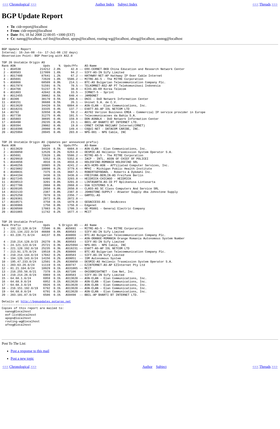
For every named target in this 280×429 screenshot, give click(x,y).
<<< (5, 4)
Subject (161, 424)
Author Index (104, 4)
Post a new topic (22, 416)
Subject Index (127, 4)
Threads (265, 4)
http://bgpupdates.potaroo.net (46, 352)
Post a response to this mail (30, 409)
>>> (33, 4)
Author (147, 424)
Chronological (19, 4)
